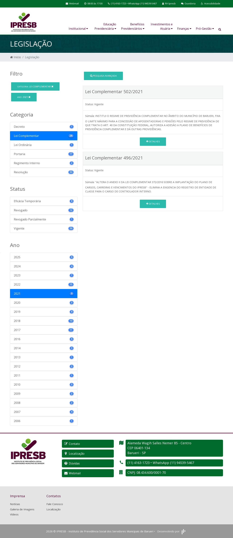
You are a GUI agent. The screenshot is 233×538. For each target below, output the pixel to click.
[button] (210, 3)
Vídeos (14, 514)
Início (15, 57)
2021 (23, 97)
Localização (53, 509)
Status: (89, 104)
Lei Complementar (35, 86)
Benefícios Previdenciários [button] (132, 26)
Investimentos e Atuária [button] (162, 26)
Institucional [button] (78, 29)
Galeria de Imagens (22, 509)
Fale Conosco (54, 504)
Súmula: (89, 116)
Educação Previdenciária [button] (105, 26)
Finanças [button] (184, 29)
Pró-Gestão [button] (205, 29)
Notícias (15, 504)
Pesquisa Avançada (103, 75)
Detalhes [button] (153, 141)
